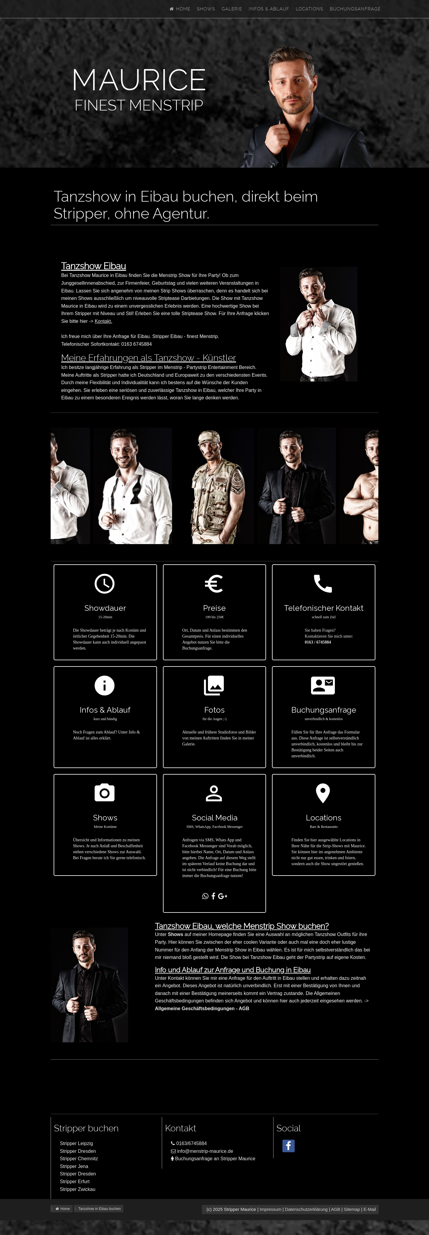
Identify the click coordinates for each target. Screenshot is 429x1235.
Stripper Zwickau (77, 1189)
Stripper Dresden (78, 1151)
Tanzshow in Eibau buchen (99, 1209)
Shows (206, 9)
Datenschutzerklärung (306, 1209)
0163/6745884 (189, 1143)
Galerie (232, 9)
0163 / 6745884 (318, 642)
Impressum (271, 1209)
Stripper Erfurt (75, 1181)
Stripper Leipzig (76, 1143)
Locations (309, 9)
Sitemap (352, 1209)
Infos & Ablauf (269, 9)
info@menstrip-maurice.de (202, 1151)
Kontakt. (103, 321)
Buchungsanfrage (355, 9)
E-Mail (369, 1209)
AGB (335, 1209)
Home (179, 9)
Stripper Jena (74, 1166)
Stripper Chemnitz (79, 1158)
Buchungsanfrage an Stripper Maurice (213, 1158)
